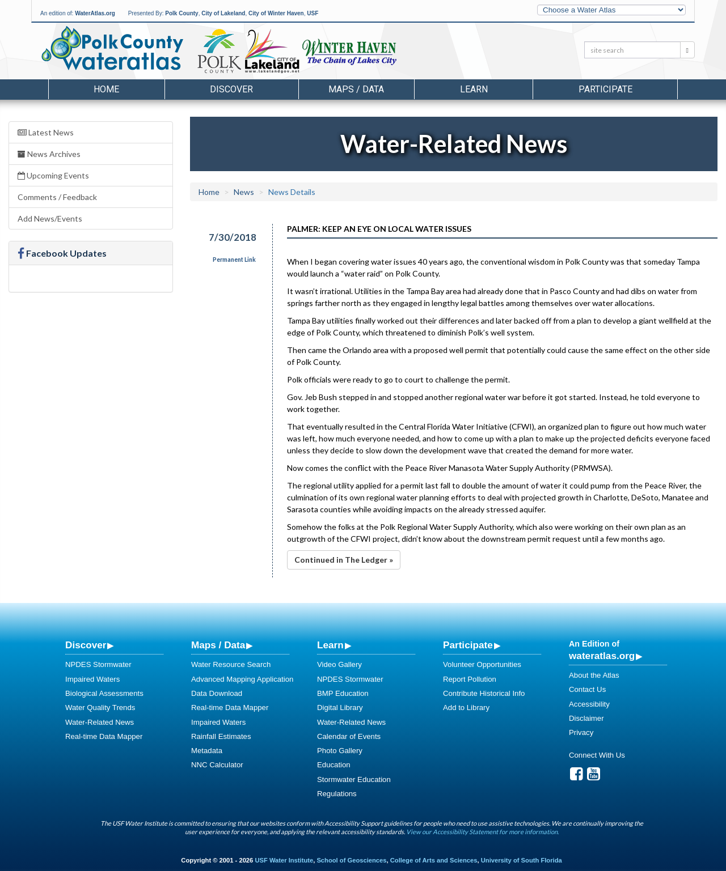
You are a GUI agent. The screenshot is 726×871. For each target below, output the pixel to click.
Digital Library (340, 707)
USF (312, 13)
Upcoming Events (53, 175)
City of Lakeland (223, 13)
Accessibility (589, 704)
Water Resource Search (231, 664)
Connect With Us (597, 755)
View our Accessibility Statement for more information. (482, 831)
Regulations (337, 793)
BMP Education (343, 693)
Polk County (181, 13)
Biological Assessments (104, 693)
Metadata (206, 750)
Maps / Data (218, 645)
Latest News (46, 132)
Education (334, 764)
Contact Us (587, 689)
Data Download (216, 693)
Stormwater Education (354, 779)
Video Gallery (339, 664)
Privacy (581, 732)
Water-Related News (99, 722)
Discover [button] (231, 89)
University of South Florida (521, 860)
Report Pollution (469, 679)
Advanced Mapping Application (242, 679)
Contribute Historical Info (484, 693)
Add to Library (466, 707)
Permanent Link (234, 259)
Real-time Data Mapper (103, 736)
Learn (330, 645)
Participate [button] (605, 89)
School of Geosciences (351, 860)
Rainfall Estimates (221, 736)
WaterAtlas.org (95, 13)
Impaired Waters (92, 679)
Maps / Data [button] (356, 89)
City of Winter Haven (276, 13)
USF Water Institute (284, 860)
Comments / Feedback (57, 197)
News (244, 192)
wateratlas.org (602, 655)
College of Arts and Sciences (434, 860)
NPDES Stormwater (98, 664)
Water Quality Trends (100, 707)
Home (106, 89)
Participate (468, 645)
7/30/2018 (232, 237)
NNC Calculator (217, 764)
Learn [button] (474, 89)
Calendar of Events (349, 736)
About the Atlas (594, 675)
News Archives (49, 154)
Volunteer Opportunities (482, 664)
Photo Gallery (339, 750)
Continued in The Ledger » (343, 559)
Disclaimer (586, 718)
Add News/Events (50, 218)
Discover (85, 645)
